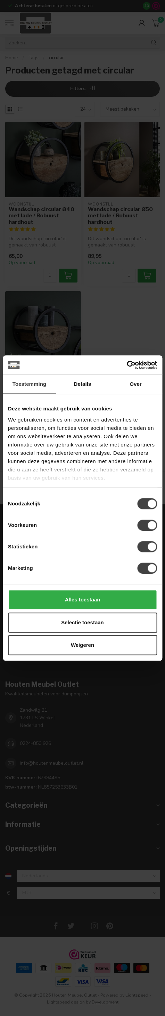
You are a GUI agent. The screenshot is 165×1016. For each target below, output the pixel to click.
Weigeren (82, 645)
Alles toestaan (82, 599)
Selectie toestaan (82, 622)
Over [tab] (136, 384)
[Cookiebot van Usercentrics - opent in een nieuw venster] (126, 365)
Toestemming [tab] (30, 384)
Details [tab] (82, 384)
